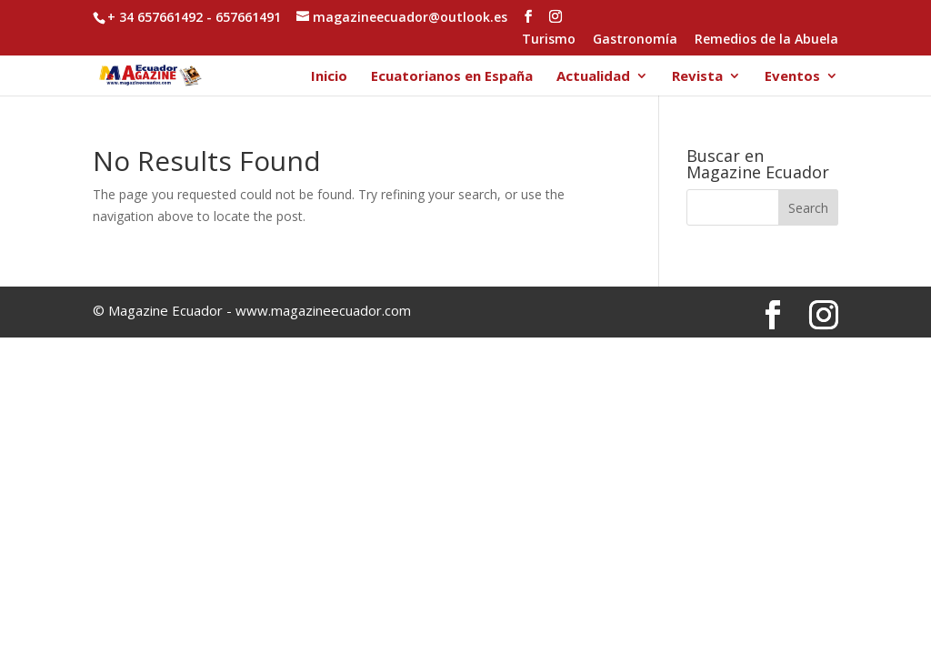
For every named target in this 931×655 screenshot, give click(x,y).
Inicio (329, 77)
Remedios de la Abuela (766, 40)
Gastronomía (635, 40)
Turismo (549, 40)
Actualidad (593, 77)
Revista (697, 77)
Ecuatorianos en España (452, 77)
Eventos (792, 77)
